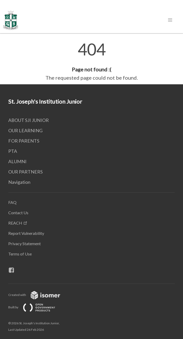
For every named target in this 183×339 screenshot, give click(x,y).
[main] (91, 61)
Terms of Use (20, 253)
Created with (38, 295)
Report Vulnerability (26, 233)
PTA (12, 151)
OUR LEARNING (25, 130)
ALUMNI (17, 161)
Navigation (19, 182)
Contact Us (18, 212)
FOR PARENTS (23, 141)
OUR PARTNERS (25, 172)
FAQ (12, 202)
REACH (15, 222)
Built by (35, 307)
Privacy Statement (24, 243)
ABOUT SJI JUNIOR (28, 120)
